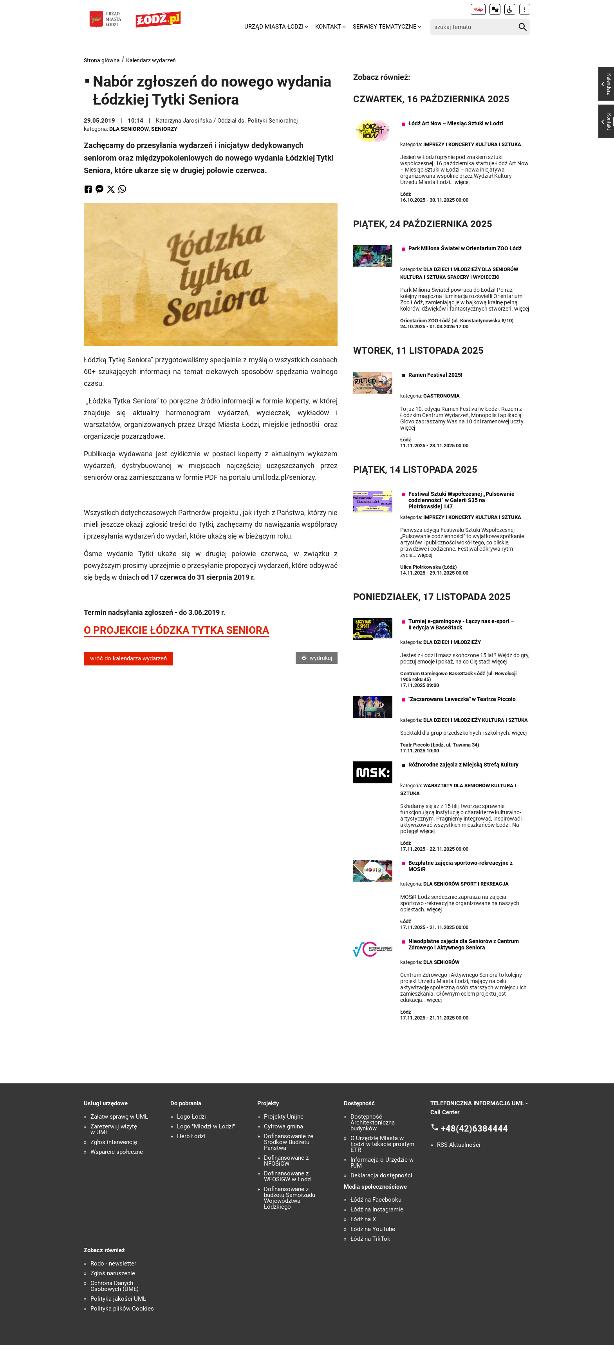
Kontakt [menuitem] (328, 26)
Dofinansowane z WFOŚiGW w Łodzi (288, 1176)
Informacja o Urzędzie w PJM (382, 1163)
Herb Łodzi (191, 1136)
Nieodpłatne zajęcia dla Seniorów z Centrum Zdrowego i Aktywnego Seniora (463, 944)
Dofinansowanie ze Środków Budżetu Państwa (288, 1142)
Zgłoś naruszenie (112, 1273)
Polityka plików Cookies (122, 1309)
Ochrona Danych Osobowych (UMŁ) (114, 1286)
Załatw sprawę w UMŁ (119, 1117)
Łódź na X (363, 1219)
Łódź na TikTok (370, 1239)
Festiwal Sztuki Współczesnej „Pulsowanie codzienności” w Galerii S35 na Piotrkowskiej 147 (461, 500)
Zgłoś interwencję (113, 1142)
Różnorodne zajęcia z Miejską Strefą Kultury (463, 764)
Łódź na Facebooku (375, 1200)
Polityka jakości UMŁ (118, 1299)
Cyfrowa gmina (283, 1127)
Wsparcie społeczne (116, 1152)
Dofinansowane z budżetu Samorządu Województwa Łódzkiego (289, 1198)
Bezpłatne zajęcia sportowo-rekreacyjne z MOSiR (460, 866)
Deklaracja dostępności (381, 1176)
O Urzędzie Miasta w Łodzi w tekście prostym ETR (382, 1144)
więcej (462, 182)
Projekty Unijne (283, 1117)
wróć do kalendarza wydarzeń (128, 658)
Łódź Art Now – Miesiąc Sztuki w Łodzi (456, 123)
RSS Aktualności (458, 1145)
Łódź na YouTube (372, 1229)
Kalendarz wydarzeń (151, 60)
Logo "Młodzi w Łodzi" (206, 1127)
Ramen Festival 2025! (435, 375)
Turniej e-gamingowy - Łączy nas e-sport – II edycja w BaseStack (461, 624)
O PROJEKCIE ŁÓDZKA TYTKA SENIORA (176, 630)
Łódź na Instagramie (376, 1210)
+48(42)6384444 (474, 1128)
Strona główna (102, 60)
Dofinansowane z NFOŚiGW (286, 1161)
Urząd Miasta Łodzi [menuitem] (273, 26)
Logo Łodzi (191, 1117)
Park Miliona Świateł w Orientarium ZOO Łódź (465, 248)
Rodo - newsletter (113, 1264)
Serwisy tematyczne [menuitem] (385, 26)
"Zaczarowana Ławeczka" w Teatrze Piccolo (462, 699)
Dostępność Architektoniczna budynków (372, 1123)
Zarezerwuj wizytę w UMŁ (113, 1129)
